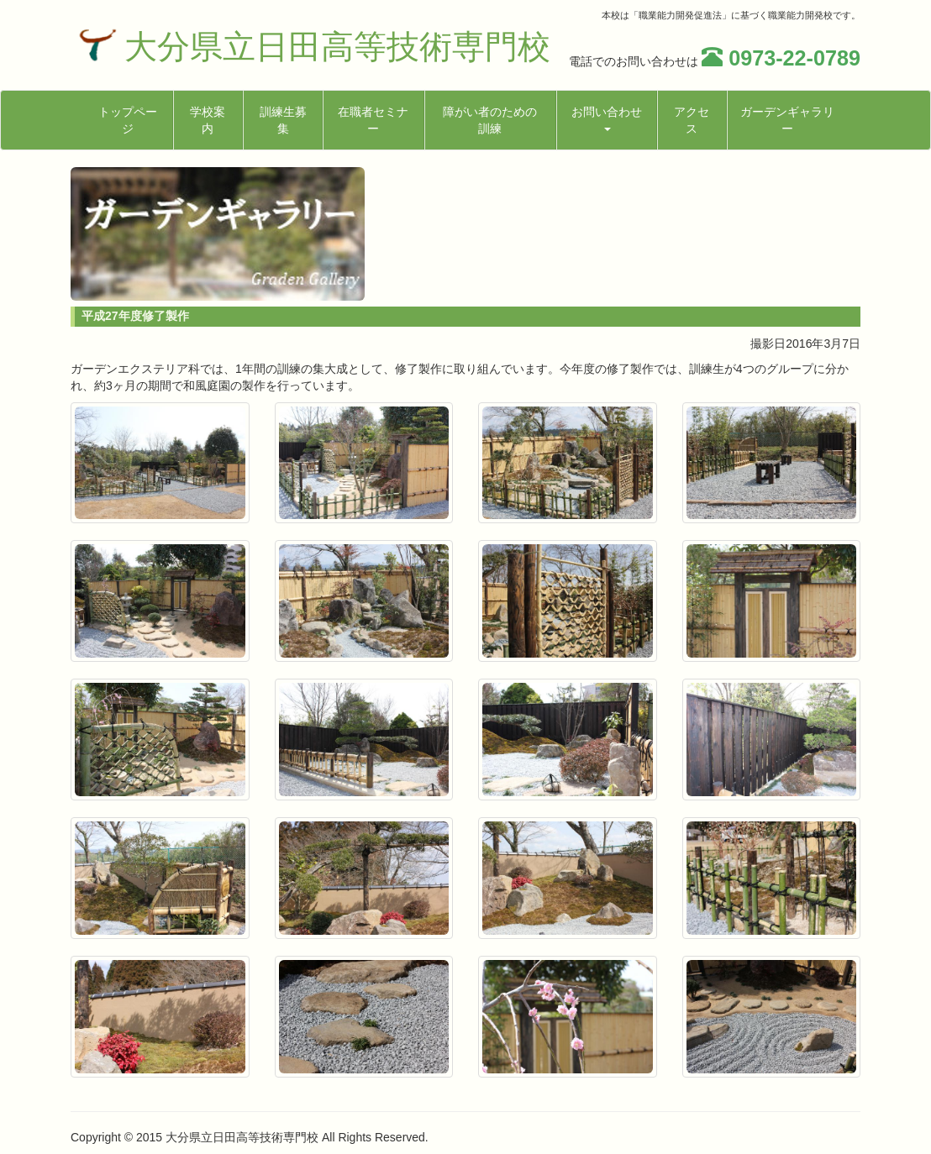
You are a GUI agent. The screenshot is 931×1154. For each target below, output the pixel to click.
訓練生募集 (283, 120)
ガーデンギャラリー (787, 120)
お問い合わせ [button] (606, 118)
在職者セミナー (373, 120)
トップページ (127, 120)
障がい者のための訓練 (490, 120)
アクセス (691, 120)
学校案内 (207, 120)
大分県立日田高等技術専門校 (337, 47)
